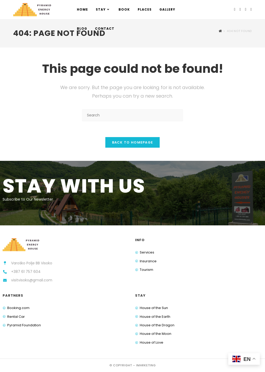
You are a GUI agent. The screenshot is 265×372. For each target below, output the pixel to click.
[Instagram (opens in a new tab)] (240, 9)
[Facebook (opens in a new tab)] (234, 9)
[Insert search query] (132, 115)
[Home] (220, 31)
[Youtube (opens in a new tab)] (245, 9)
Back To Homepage (132, 142)
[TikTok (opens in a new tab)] (251, 9)
